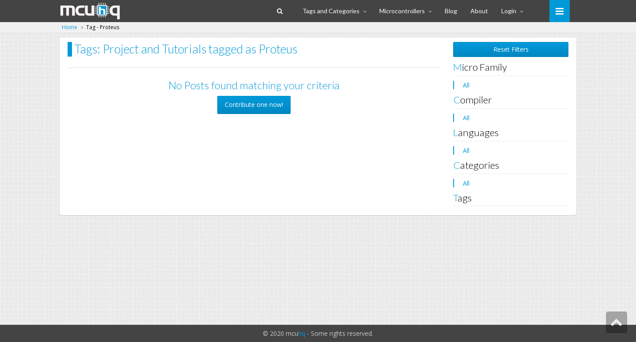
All (466, 85)
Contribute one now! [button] (254, 104)
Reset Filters (511, 49)
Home (69, 27)
